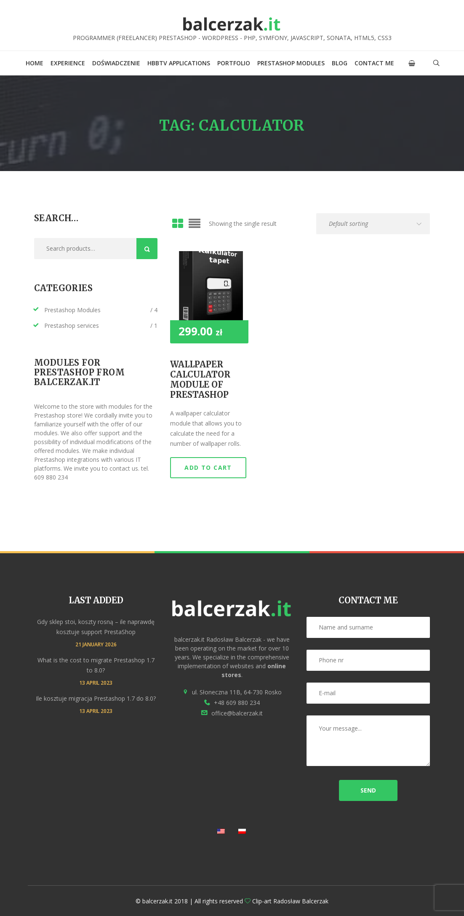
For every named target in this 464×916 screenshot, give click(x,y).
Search (146, 248)
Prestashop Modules (291, 63)
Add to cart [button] (208, 467)
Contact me (374, 63)
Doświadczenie (116, 63)
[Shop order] (373, 223)
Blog (339, 63)
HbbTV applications (178, 63)
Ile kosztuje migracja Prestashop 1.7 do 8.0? (96, 698)
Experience (68, 63)
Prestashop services (71, 325)
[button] (411, 63)
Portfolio (233, 63)
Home (34, 63)
